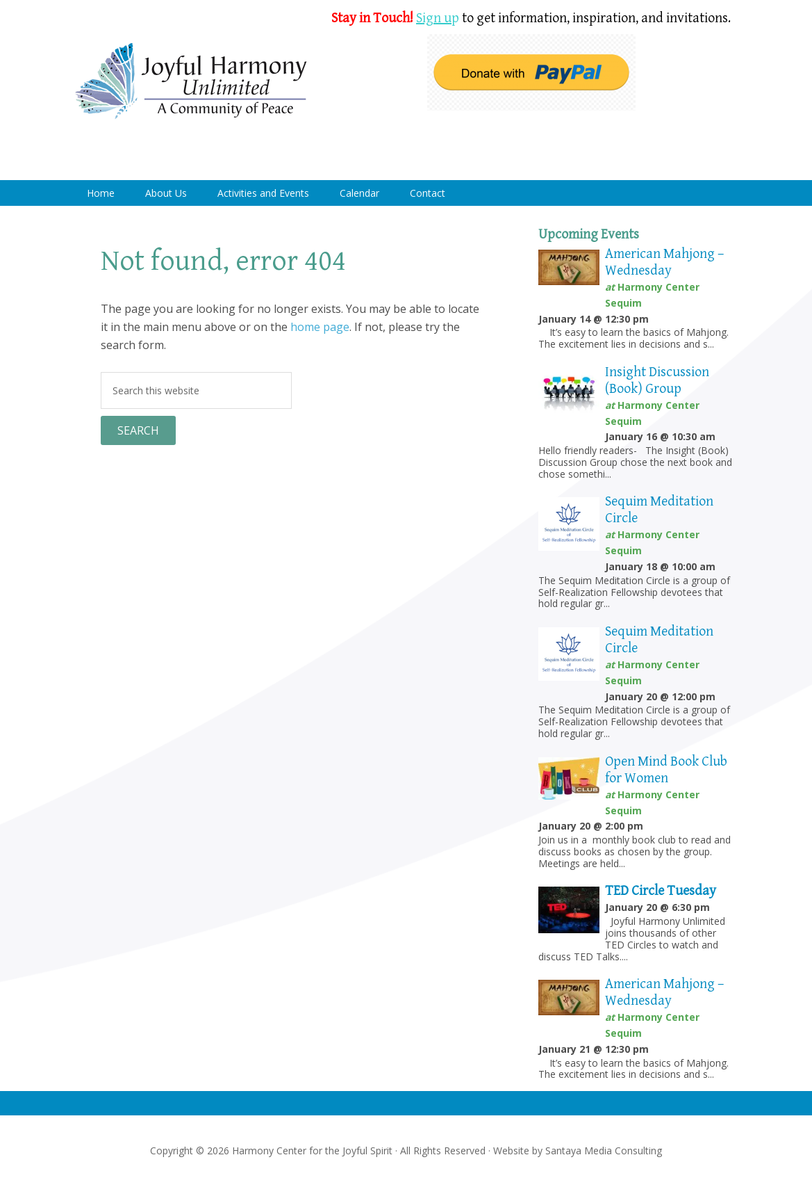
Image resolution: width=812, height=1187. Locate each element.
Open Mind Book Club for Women (666, 770)
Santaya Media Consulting (603, 1150)
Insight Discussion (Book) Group (657, 380)
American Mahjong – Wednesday (664, 262)
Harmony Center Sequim (191, 82)
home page (319, 326)
